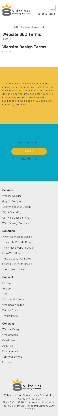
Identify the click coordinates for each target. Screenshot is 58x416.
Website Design (11, 329)
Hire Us (6, 288)
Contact (7, 283)
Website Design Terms (24, 47)
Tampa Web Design (13, 269)
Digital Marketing (11, 212)
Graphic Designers (12, 201)
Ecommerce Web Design (16, 206)
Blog (4, 293)
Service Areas (10, 351)
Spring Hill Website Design (17, 263)
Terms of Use (10, 310)
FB (33, 409)
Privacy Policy (10, 315)
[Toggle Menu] (52, 8)
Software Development (15, 217)
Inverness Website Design (17, 236)
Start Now (29, 151)
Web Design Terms (13, 304)
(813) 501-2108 (46, 13)
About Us (7, 345)
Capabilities (8, 340)
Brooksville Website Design (17, 242)
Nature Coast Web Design (17, 258)
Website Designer (12, 195)
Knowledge (25, 27)
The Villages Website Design (18, 247)
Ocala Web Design (12, 253)
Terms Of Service (12, 356)
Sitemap (7, 362)
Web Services (10, 334)
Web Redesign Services (15, 223)
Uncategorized (37, 27)
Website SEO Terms (21, 34)
